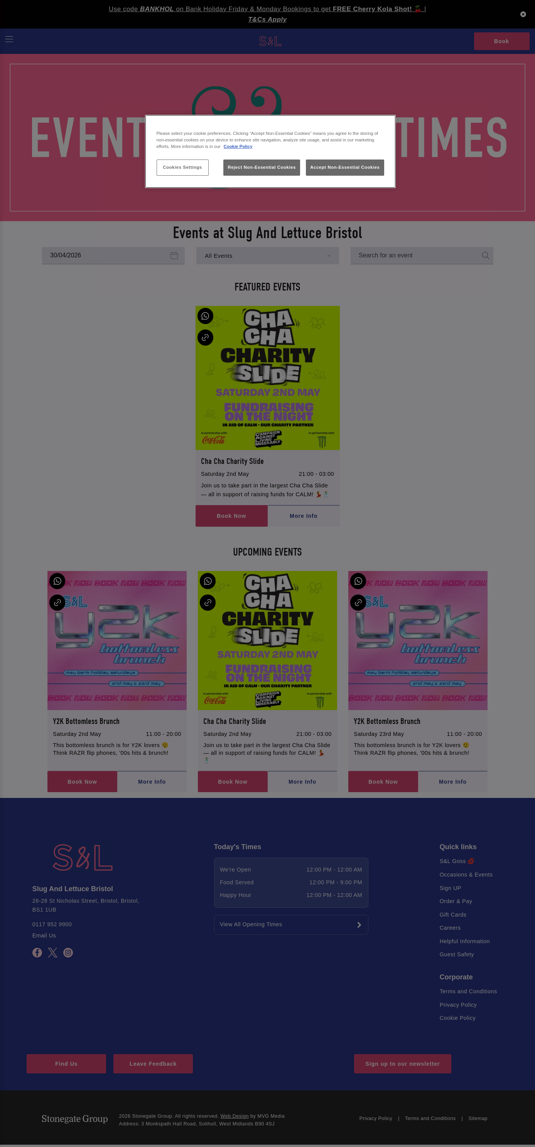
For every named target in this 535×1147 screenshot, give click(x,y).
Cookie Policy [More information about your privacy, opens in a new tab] (238, 146)
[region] (270, 151)
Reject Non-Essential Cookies (262, 167)
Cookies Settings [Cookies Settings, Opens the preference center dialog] (182, 167)
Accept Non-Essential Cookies (345, 167)
